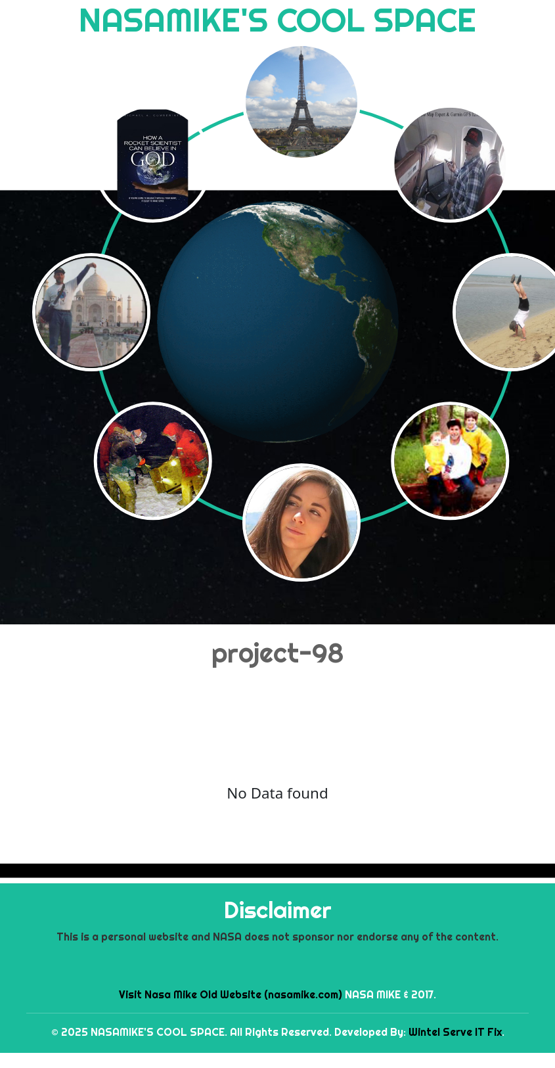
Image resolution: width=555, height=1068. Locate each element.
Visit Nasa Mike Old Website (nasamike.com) (230, 994)
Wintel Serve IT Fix (455, 1031)
